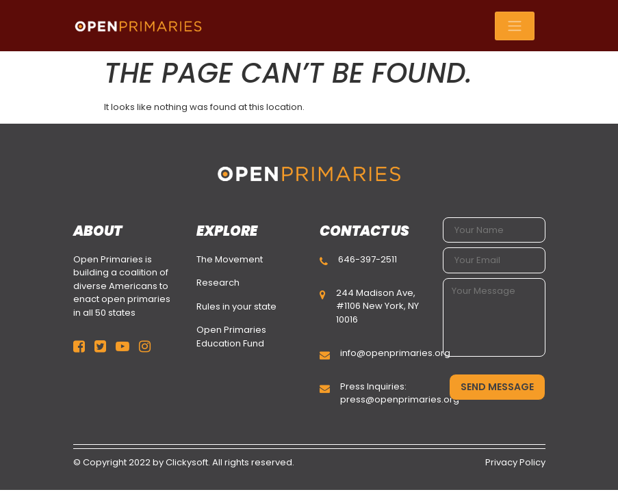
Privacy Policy (515, 462)
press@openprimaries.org (399, 399)
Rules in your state (236, 306)
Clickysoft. (188, 462)
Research (218, 282)
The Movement (229, 259)
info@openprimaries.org (395, 352)
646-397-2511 (367, 259)
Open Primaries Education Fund (231, 336)
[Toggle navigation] (515, 26)
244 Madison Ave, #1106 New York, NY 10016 (377, 306)
